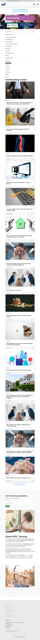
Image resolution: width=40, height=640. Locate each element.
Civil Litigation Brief (9, 39)
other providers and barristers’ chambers (23, 556)
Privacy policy (31, 0)
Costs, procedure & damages (11, 44)
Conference (7, 60)
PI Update (7, 50)
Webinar (7, 74)
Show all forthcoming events (20, 484)
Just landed (8, 63)
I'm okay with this (25, 0)
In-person (7, 65)
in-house (26, 555)
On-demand (7, 67)
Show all (7, 55)
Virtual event (7, 72)
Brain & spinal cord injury (10, 37)
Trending (7, 69)
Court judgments (8, 46)
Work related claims (9, 53)
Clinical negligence (9, 41)
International (7, 48)
